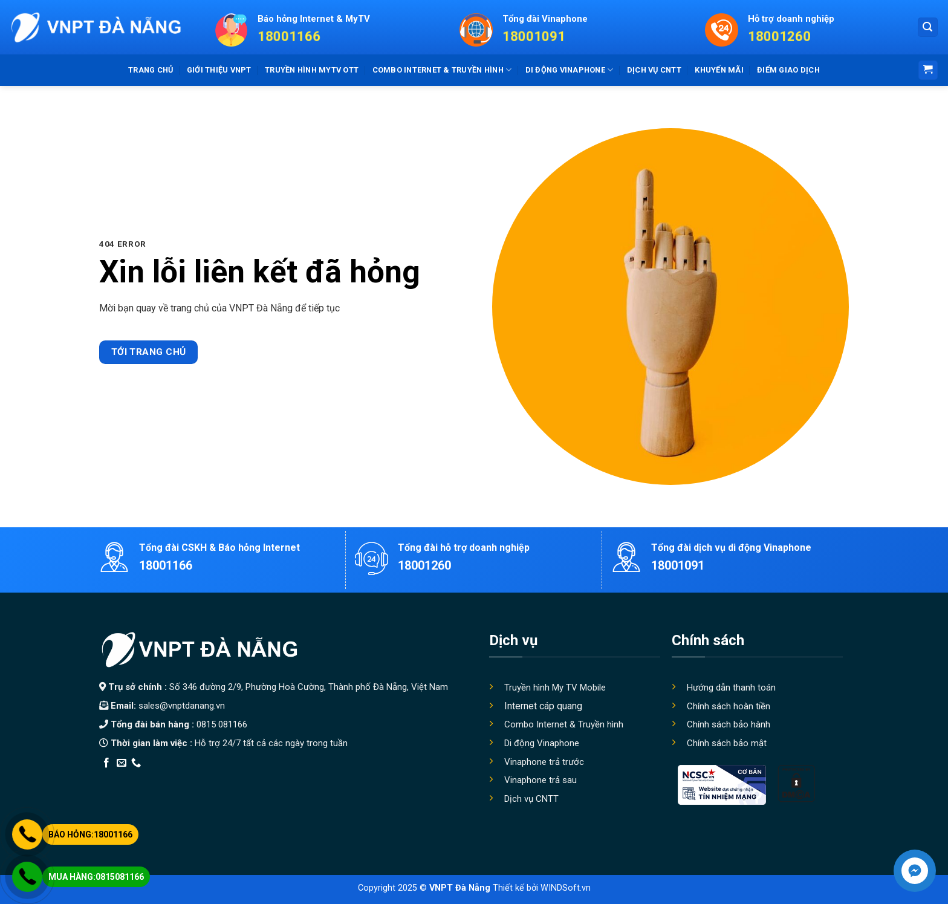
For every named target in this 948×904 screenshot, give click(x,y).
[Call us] (136, 763)
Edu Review (124, 778)
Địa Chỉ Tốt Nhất (236, 778)
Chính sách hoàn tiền (728, 706)
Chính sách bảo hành (728, 724)
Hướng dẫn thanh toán (731, 687)
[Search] (928, 27)
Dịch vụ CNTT (654, 69)
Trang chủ (150, 69)
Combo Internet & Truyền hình (563, 724)
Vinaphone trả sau (540, 780)
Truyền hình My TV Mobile (555, 687)
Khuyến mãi (719, 69)
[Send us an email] (121, 763)
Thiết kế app (176, 778)
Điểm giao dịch (788, 69)
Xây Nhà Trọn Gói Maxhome (328, 778)
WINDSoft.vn (566, 888)
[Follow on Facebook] (106, 763)
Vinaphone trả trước (544, 761)
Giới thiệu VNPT (219, 69)
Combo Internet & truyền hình (442, 70)
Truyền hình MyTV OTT (312, 69)
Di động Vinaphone (569, 70)
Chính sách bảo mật (727, 743)
